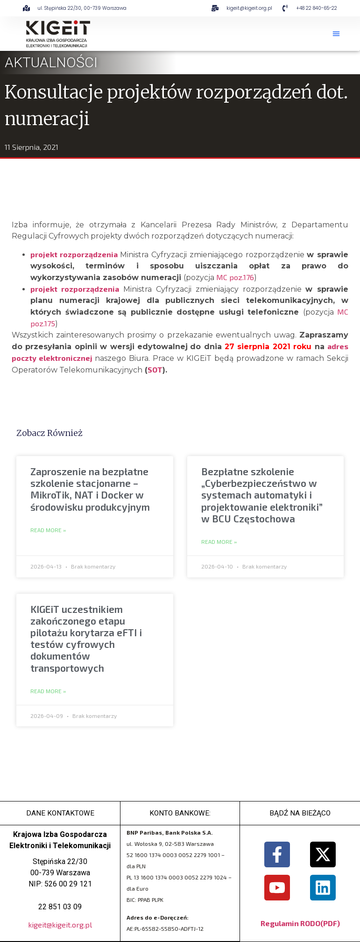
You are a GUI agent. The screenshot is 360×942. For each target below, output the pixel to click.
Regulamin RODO (290, 923)
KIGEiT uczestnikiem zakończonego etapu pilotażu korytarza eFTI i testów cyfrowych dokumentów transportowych (86, 638)
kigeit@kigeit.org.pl (60, 925)
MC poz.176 (235, 277)
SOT (155, 369)
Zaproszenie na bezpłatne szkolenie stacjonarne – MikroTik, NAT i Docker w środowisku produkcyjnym (90, 489)
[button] (336, 33)
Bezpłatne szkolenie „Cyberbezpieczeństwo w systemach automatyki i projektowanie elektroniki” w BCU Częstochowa (262, 494)
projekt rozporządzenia (74, 254)
